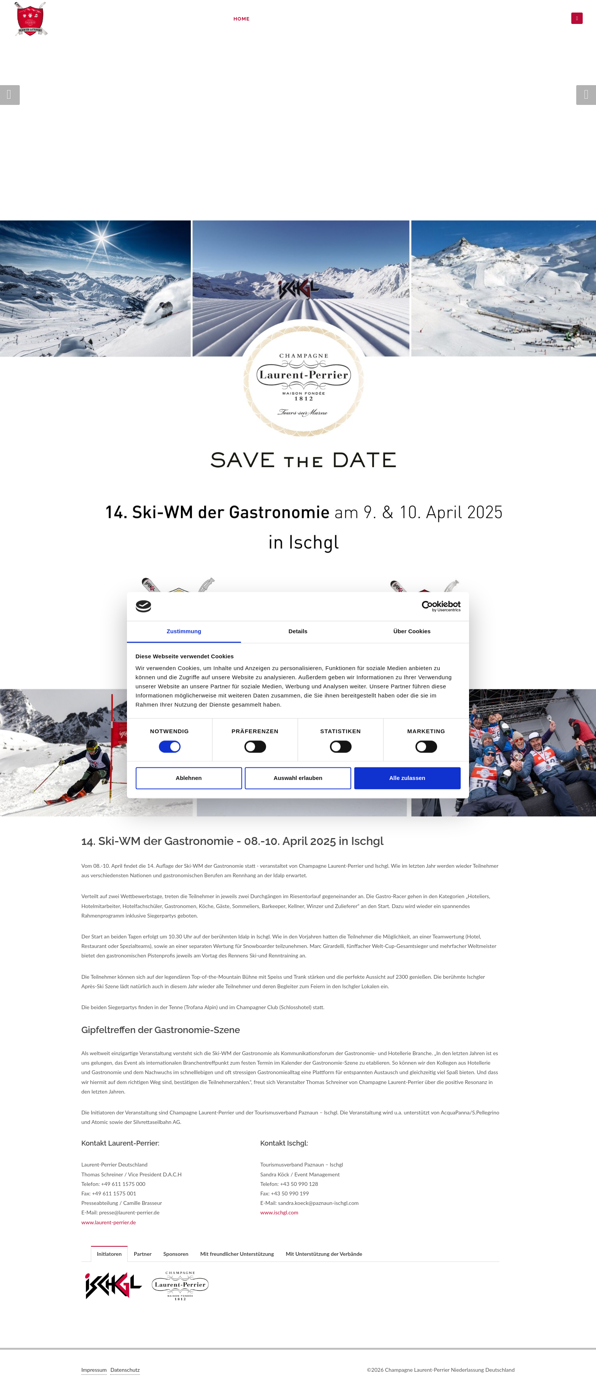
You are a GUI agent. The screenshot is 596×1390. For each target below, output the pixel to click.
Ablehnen (188, 778)
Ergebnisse (414, 19)
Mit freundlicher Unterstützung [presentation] (237, 1254)
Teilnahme (369, 19)
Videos (486, 19)
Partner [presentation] (143, 1254)
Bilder (453, 19)
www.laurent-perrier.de (108, 1222)
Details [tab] (298, 631)
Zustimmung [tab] (184, 631)
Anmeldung (323, 19)
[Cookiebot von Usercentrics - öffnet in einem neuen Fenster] (427, 606)
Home (241, 19)
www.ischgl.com (279, 1212)
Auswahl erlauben (298, 778)
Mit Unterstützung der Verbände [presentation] (324, 1254)
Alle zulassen (407, 778)
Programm (278, 19)
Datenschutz (528, 19)
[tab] (109, 1254)
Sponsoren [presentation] (176, 1254)
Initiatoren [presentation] (109, 1254)
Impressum (94, 1369)
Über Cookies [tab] (412, 631)
